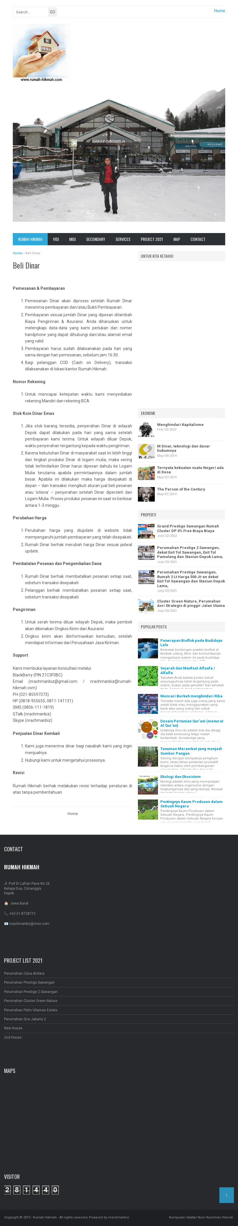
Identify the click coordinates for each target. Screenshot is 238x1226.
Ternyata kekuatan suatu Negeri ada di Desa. (190, 470)
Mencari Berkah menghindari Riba (191, 696)
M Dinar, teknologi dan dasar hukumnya (183, 448)
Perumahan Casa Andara (24, 973)
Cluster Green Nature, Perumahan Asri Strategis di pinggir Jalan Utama (191, 603)
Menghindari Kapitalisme (180, 424)
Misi (72, 239)
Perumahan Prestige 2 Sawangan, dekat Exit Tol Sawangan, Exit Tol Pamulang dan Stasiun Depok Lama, (190, 552)
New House (13, 1028)
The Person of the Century (181, 489)
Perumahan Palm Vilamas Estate (30, 1010)
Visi (56, 239)
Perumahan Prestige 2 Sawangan (31, 992)
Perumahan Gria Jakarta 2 (25, 1019)
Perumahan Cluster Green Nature (30, 1001)
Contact (198, 239)
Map (176, 239)
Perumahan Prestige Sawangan (29, 982)
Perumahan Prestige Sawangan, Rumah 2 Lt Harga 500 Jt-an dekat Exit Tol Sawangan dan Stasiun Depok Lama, (191, 579)
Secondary (95, 239)
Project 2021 (152, 239)
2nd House (13, 1037)
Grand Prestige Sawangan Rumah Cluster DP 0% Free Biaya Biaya (188, 528)
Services (123, 239)
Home (219, 10)
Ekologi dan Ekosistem (180, 776)
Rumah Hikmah (30, 239)
